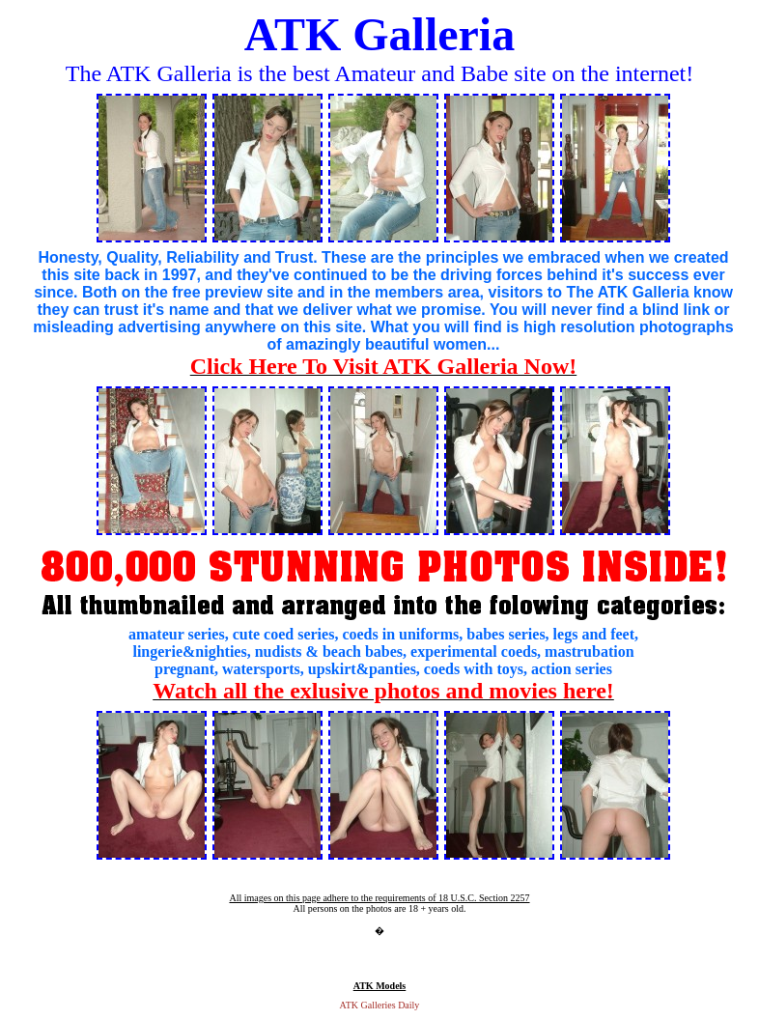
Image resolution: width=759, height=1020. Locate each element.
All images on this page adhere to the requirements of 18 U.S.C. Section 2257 (379, 897)
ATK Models (380, 985)
